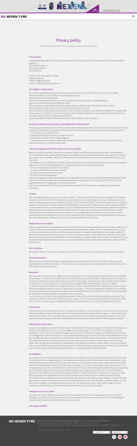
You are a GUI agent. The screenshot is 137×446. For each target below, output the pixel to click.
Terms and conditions (44, 425)
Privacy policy (58, 425)
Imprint (67, 425)
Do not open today (109, 11)
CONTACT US (115, 425)
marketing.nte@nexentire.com (88, 423)
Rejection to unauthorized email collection (86, 425)
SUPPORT (105, 425)
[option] (68, 6)
